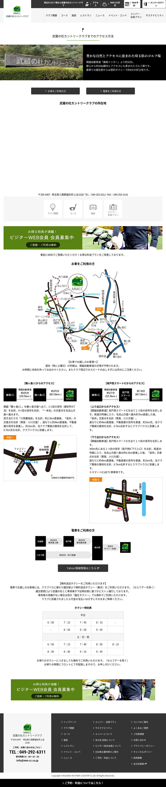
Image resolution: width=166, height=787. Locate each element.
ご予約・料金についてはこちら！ (84, 783)
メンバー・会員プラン (136, 15)
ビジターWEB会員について (108, 745)
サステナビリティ (155, 15)
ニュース (100, 15)
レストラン (85, 15)
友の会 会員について (105, 739)
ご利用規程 (138, 733)
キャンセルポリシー (142, 751)
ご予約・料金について (105, 757)
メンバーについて (103, 733)
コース (64, 15)
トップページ (70, 721)
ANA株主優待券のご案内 (106, 751)
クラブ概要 (51, 15)
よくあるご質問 (140, 727)
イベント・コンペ (117, 15)
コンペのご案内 (140, 721)
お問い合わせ (139, 739)
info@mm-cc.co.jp (27, 760)
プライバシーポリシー (143, 745)
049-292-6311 (32, 752)
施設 (74, 15)
